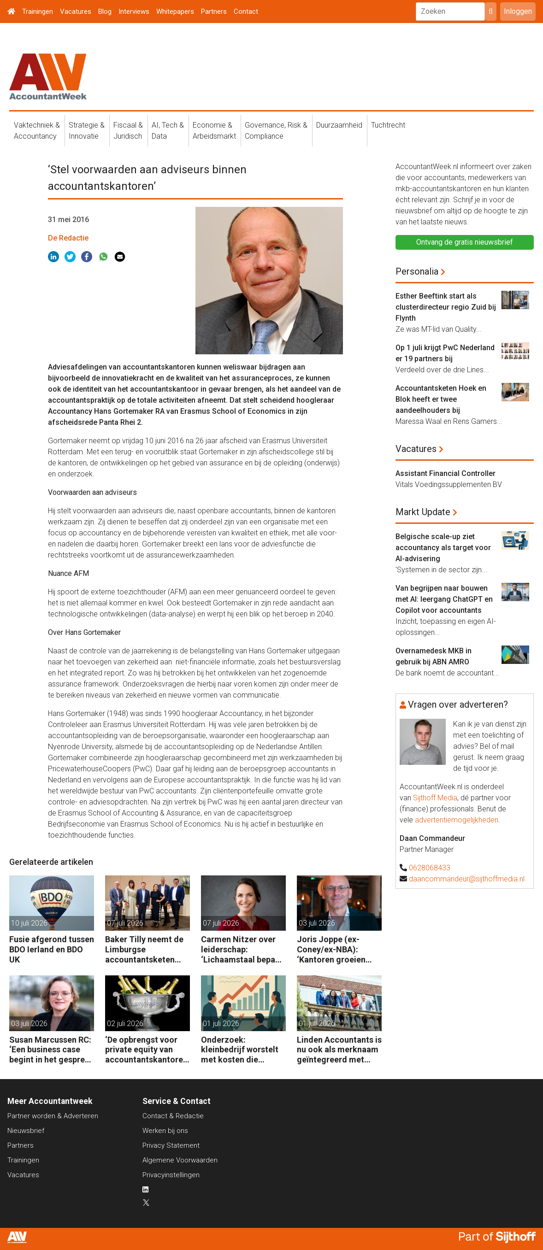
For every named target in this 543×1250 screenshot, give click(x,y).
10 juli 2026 (29, 923)
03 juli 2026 (317, 923)
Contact (246, 11)
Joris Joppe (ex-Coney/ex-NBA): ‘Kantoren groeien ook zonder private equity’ (333, 949)
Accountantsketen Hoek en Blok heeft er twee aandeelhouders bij (440, 399)
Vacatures (75, 11)
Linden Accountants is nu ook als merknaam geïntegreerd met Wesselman (339, 1050)
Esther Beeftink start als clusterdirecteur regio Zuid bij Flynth (445, 307)
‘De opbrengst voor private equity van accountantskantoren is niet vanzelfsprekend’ (146, 1050)
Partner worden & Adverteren (52, 1116)
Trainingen (37, 11)
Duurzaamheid (339, 125)
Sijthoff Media (435, 797)
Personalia (416, 271)
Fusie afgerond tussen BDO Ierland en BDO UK (51, 949)
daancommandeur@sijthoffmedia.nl (467, 878)
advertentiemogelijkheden (456, 820)
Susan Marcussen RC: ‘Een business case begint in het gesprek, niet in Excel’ (50, 1050)
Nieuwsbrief (25, 1131)
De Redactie (68, 238)
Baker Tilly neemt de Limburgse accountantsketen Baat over (144, 949)
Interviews (133, 11)
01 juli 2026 (221, 1023)
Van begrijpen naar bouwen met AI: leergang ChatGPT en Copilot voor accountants (444, 599)
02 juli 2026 (125, 1023)
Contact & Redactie (173, 1116)
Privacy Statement (171, 1145)
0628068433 (429, 867)
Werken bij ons (165, 1131)
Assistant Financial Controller (445, 473)
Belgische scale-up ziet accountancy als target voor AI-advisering (443, 547)
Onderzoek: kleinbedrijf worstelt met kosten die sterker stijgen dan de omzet (242, 1050)
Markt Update (422, 511)
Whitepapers (175, 11)
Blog (105, 11)
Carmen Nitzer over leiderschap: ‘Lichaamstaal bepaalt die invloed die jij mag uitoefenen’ (243, 949)
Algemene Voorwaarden (180, 1160)
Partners (214, 11)
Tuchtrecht (388, 125)
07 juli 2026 (125, 923)
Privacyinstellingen (171, 1175)
